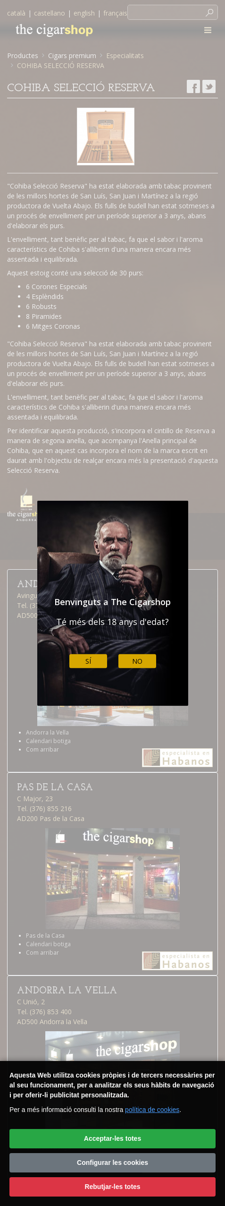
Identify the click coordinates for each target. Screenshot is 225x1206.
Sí (88, 661)
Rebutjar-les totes (112, 1186)
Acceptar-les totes (112, 1138)
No (137, 661)
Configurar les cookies (112, 1162)
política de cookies (152, 1109)
